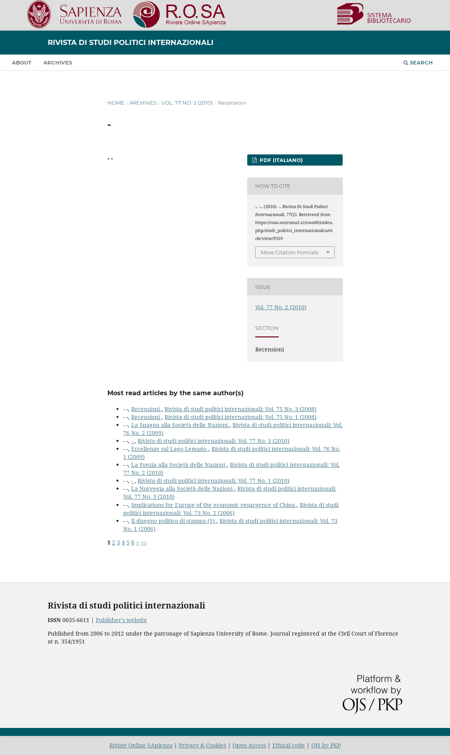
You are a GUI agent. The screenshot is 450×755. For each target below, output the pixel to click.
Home (115, 102)
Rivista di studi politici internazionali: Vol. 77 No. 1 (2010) (213, 480)
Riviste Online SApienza (141, 745)
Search (418, 62)
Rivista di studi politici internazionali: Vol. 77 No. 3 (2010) (213, 441)
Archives (57, 62)
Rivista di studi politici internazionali (130, 42)
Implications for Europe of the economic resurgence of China (214, 505)
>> (144, 542)
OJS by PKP (326, 745)
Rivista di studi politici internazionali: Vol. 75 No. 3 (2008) (240, 409)
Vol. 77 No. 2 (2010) (187, 102)
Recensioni (146, 409)
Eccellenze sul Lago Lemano (169, 449)
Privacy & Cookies (202, 745)
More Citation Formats (289, 252)
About (21, 62)
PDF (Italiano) (280, 160)
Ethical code (288, 745)
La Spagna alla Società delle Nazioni (180, 425)
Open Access (249, 745)
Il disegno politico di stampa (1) (173, 521)
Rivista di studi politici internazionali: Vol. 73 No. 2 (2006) (231, 509)
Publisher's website (121, 620)
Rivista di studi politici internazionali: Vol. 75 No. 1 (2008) (240, 417)
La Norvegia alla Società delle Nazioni (182, 488)
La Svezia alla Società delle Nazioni (179, 464)
